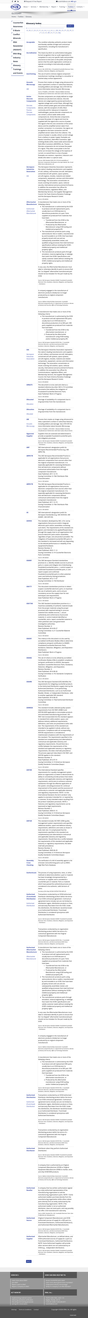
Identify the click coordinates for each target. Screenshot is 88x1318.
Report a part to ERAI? (19, 1284)
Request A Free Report (33, 1)
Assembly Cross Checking (30, 862)
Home (14, 17)
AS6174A (30, 603)
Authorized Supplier (31, 1237)
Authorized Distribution (31, 904)
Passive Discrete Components (31, 112)
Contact (36, 1309)
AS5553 (29, 521)
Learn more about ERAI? (19, 1280)
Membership (45, 6)
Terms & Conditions (25, 1309)
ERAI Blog (17, 53)
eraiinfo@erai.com (63, 1)
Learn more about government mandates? (59, 1282)
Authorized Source (31, 1219)
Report (54, 6)
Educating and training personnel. (22, 1302)
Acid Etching (31, 74)
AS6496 (29, 682)
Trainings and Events (18, 71)
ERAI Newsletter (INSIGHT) (18, 46)
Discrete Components (31, 106)
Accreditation (32, 53)
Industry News (16, 59)
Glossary (17, 65)
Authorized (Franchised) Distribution (31, 896)
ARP (28, 447)
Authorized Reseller (31, 1189)
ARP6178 (30, 456)
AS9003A (30, 708)
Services (35, 6)
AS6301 (29, 639)
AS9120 (29, 821)
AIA (28, 176)
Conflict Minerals (17, 36)
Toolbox (72, 6)
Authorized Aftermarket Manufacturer (31, 211)
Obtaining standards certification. (22, 1300)
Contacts (81, 6)
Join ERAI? (15, 1282)
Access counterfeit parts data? (55, 1280)
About (26, 6)
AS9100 (29, 770)
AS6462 (29, 658)
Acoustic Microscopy (31, 83)
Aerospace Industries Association (31, 169)
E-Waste (16, 30)
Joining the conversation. (20, 1304)
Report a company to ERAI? (20, 1286)
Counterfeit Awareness (18, 25)
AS (27, 512)
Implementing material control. (22, 1298)
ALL (59, 33)
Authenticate (31, 873)
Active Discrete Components (31, 98)
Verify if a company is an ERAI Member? (58, 1286)
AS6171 (29, 586)
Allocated (30, 399)
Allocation (30, 404)
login (73, 1)
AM (28, 89)
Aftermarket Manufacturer (32, 203)
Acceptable (31, 42)
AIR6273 (30, 385)
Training (63, 6)
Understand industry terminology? (57, 1284)
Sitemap (14, 1309)
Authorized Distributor (31, 1149)
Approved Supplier (30, 435)
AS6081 (29, 560)
